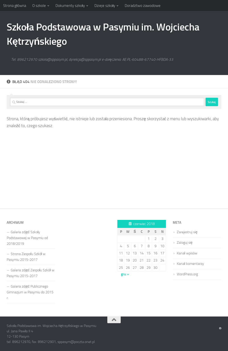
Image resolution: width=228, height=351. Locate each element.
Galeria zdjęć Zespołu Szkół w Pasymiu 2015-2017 (30, 273)
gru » (125, 274)
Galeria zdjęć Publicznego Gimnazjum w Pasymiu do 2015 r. (30, 292)
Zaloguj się (185, 242)
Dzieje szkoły (104, 5)
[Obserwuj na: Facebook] (220, 328)
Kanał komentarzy (190, 264)
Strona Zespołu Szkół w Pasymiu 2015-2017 (26, 257)
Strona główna (14, 5)
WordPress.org (187, 274)
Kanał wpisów (187, 253)
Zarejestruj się (187, 232)
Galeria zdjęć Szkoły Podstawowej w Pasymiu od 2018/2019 (27, 238)
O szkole (39, 5)
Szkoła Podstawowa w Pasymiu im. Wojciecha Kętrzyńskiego (103, 34)
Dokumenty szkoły (70, 5)
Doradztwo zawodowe (143, 5)
